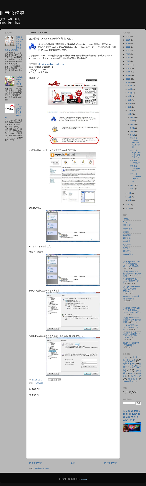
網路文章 (127, 241)
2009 (128, 208)
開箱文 (126, 232)
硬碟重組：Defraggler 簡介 (135, 168)
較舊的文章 (110, 463)
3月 (129, 193)
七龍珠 (126, 219)
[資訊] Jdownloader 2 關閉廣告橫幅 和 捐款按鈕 (132, 273)
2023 (128, 43)
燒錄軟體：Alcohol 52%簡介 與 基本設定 (135, 142)
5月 (129, 110)
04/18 (132, 135)
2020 (128, 51)
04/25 (132, 124)
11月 (130, 89)
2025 (128, 36)
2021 (128, 47)
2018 (128, 58)
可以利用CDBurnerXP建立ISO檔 (135, 177)
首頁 (73, 463)
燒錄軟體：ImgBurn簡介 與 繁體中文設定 (135, 153)
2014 (128, 72)
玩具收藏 (127, 225)
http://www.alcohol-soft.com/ (51, 64)
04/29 (132, 117)
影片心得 (127, 248)
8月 (129, 100)
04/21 (132, 128)
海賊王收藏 (127, 229)
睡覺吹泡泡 (12, 13)
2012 (128, 79)
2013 (128, 75)
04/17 (132, 185)
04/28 (132, 121)
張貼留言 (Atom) (42, 468)
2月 (129, 197)
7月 (129, 103)
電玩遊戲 (127, 238)
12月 (130, 86)
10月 (130, 93)
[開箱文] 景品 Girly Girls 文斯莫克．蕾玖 (131, 281)
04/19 (132, 131)
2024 (128, 40)
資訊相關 (39, 383)
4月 (129, 114)
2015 (128, 68)
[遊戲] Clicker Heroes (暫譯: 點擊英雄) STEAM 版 (131, 289)
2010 (128, 205)
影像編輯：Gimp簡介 (135, 161)
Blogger (84, 479)
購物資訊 (127, 251)
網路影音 (127, 245)
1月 (129, 200)
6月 (129, 107)
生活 (125, 222)
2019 (128, 54)
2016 (128, 65)
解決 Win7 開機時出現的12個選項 (131, 297)
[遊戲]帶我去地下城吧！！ (19, 80)
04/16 (132, 189)
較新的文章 (35, 463)
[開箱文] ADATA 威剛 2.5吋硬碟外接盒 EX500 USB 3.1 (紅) (131, 264)
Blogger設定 (128, 254)
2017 (128, 61)
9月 (129, 96)
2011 (128, 82)
